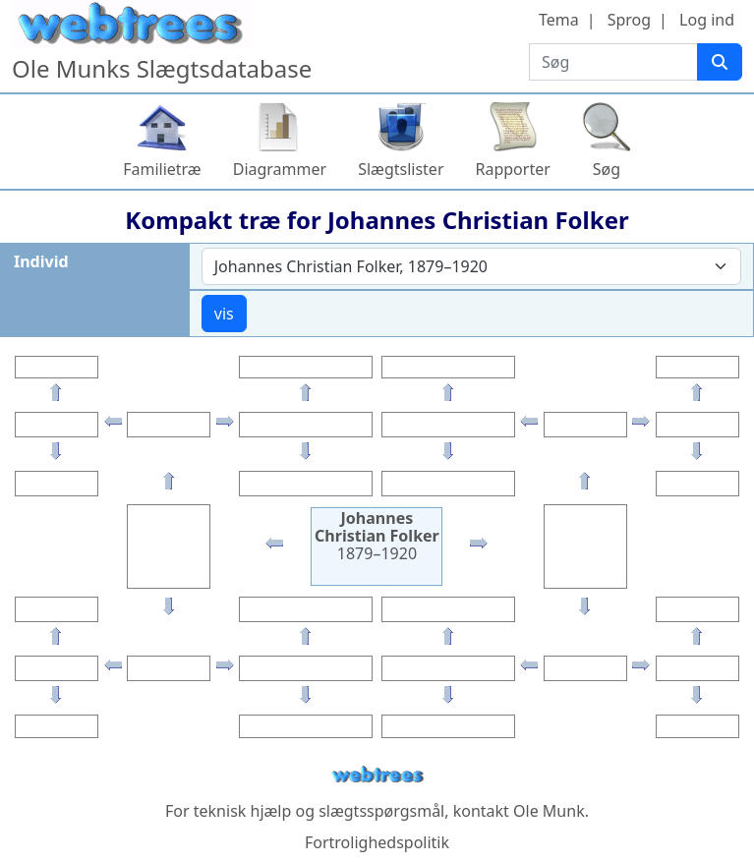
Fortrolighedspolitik (377, 842)
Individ (41, 261)
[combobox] (471, 266)
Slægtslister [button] (400, 169)
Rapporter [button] (513, 169)
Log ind (706, 19)
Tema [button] (559, 19)
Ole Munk (549, 811)
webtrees (377, 775)
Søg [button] (606, 169)
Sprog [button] (629, 19)
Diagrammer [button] (279, 169)
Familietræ (162, 169)
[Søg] (719, 62)
